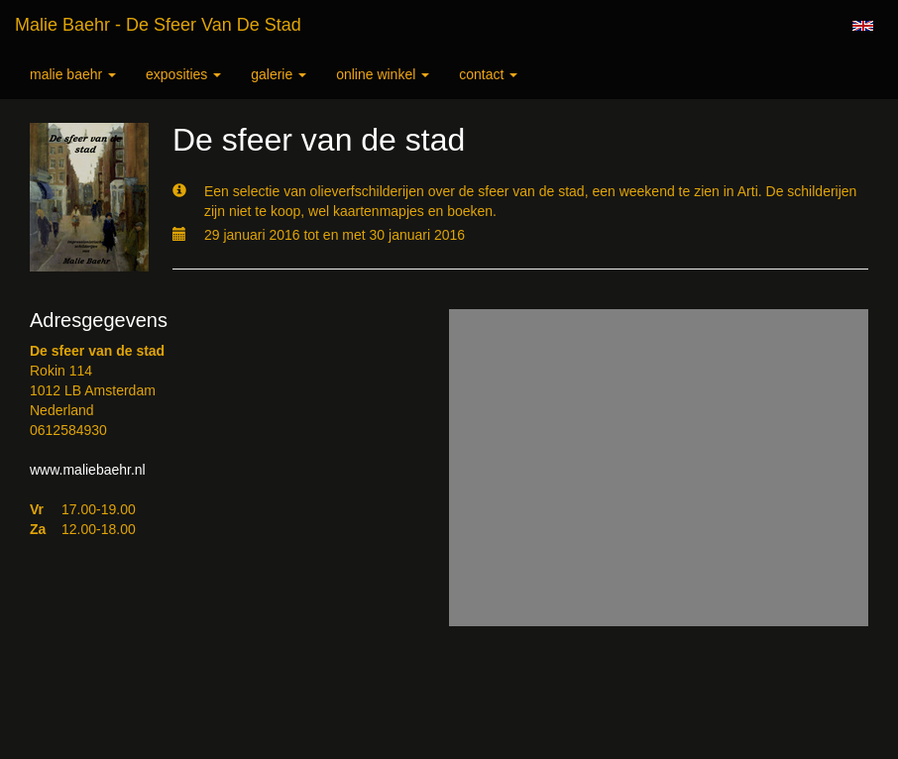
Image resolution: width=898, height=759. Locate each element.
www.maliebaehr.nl (88, 470)
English (862, 26)
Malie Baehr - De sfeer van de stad (158, 25)
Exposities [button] (183, 74)
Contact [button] (488, 74)
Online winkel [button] (382, 74)
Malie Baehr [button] (73, 74)
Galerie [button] (278, 74)
